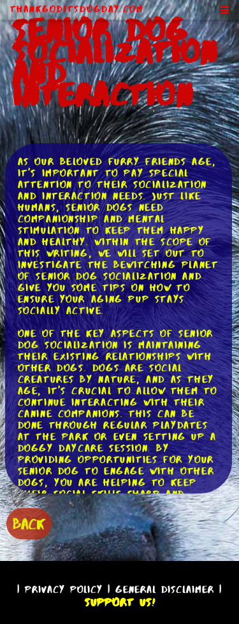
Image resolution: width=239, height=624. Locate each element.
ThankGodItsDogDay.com (76, 9)
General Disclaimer (164, 589)
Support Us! (120, 602)
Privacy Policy (64, 589)
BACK (29, 523)
